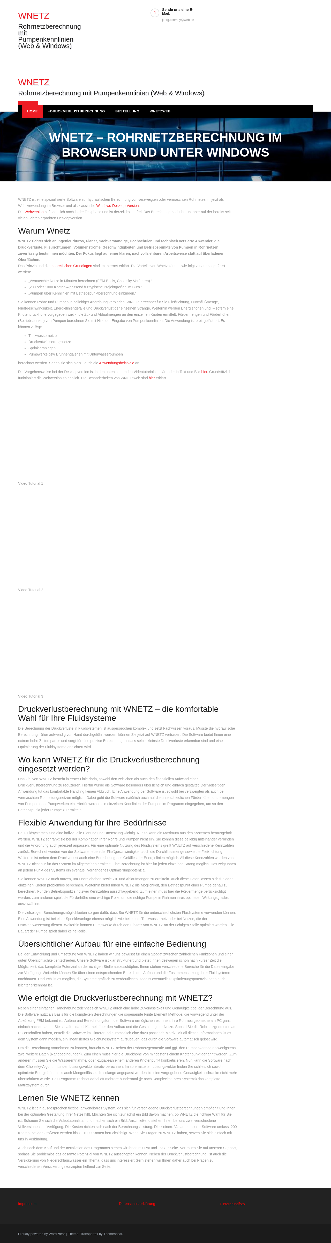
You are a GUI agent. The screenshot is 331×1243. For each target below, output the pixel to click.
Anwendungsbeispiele (116, 363)
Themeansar (112, 1234)
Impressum (27, 1204)
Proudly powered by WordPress (42, 1234)
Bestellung (127, 111)
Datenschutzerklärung (137, 1204)
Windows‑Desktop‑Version (117, 206)
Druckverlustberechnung (76, 111)
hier (204, 372)
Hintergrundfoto (232, 1204)
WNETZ (33, 15)
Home (32, 111)
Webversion (34, 212)
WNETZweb (160, 111)
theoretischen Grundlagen (71, 266)
